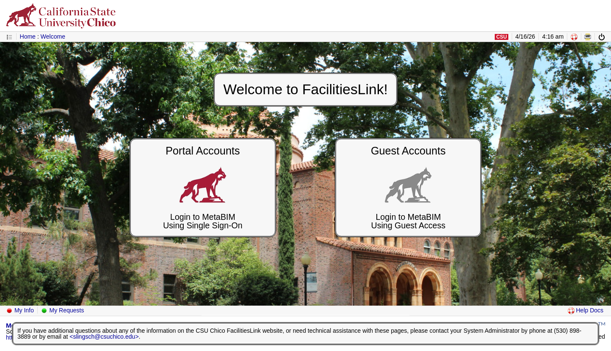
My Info (20, 310)
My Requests (62, 310)
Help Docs (585, 310)
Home (28, 36)
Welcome (53, 36)
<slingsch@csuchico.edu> (104, 336)
